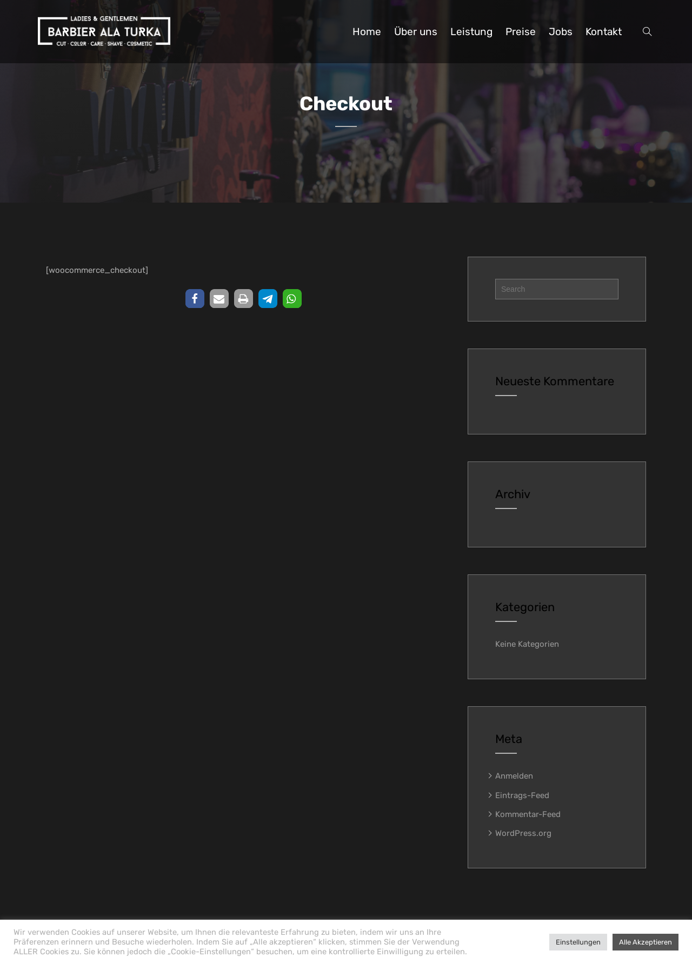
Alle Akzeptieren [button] (645, 942)
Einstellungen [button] (578, 942)
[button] (194, 298)
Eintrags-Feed (522, 795)
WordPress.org (523, 833)
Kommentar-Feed (528, 814)
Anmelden (514, 776)
